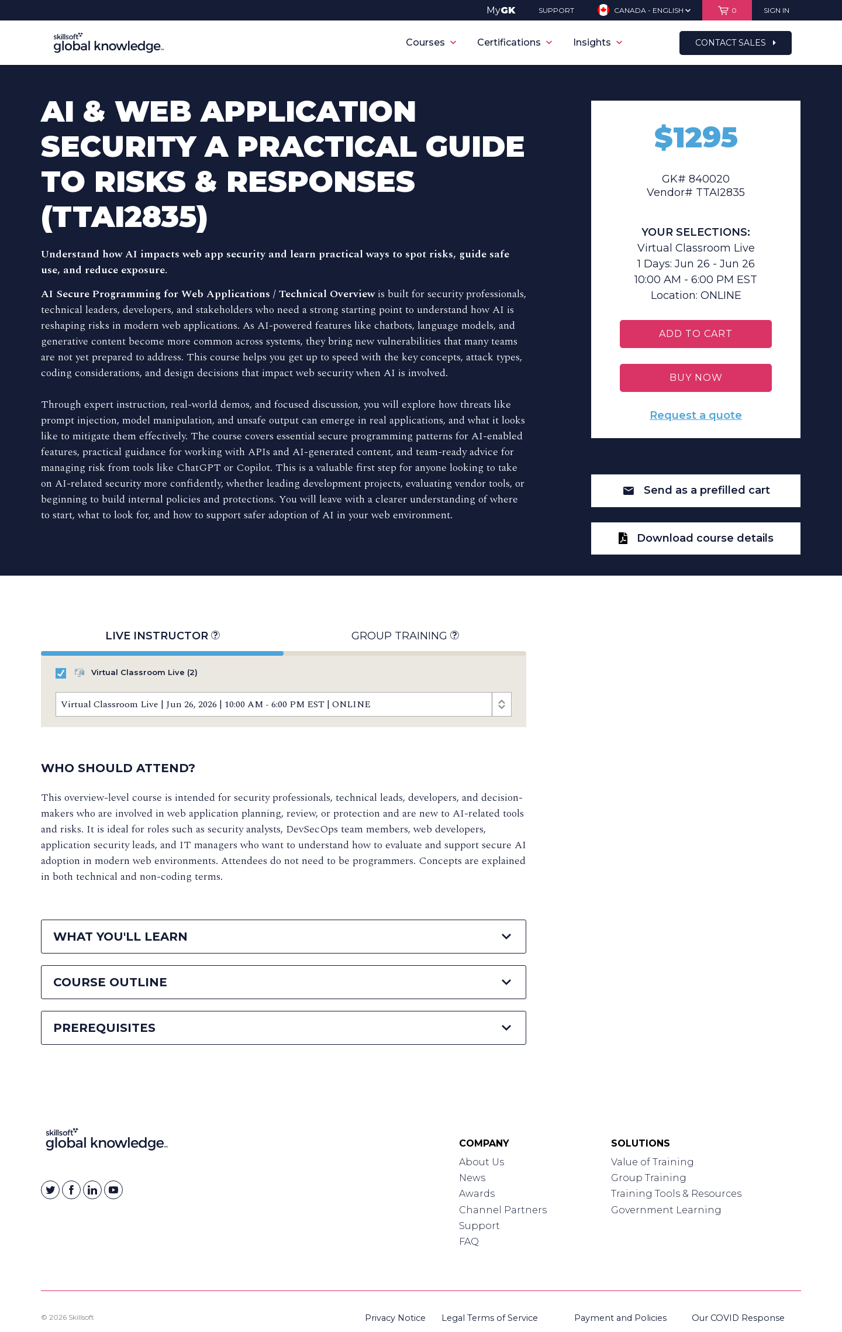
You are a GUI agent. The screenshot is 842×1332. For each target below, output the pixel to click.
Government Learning (666, 1210)
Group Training (404, 636)
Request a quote (696, 415)
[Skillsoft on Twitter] (50, 1189)
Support (479, 1225)
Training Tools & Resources (676, 1193)
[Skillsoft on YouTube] (113, 1189)
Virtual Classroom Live (127, 673)
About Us (481, 1162)
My (500, 10)
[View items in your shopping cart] (727, 10)
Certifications (514, 42)
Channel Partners (503, 1210)
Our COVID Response (738, 1318)
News (472, 1177)
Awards (477, 1193)
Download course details (696, 538)
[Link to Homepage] (106, 1142)
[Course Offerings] (283, 704)
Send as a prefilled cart (696, 490)
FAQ (469, 1241)
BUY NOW (696, 377)
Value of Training (652, 1162)
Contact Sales (735, 42)
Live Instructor (162, 636)
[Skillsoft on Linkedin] (92, 1189)
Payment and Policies (620, 1318)
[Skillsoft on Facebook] (71, 1189)
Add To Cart (696, 333)
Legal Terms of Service (489, 1318)
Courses (431, 42)
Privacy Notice (395, 1318)
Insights (597, 42)
